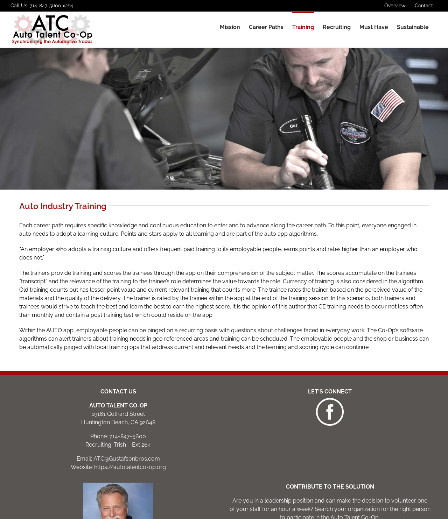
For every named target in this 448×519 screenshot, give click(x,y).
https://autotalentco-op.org (130, 397)
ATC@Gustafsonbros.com (126, 388)
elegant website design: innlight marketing (243, 511)
